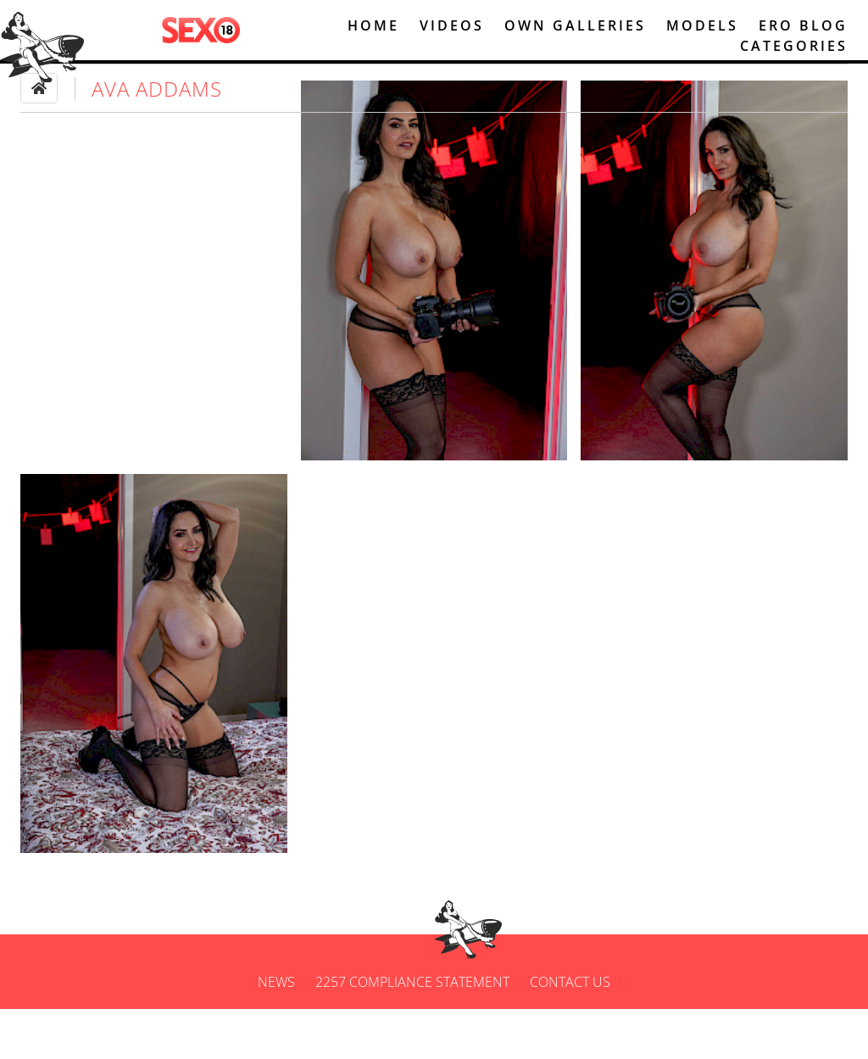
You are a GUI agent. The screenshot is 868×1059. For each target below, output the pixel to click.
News (276, 1032)
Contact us (570, 1032)
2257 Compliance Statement (412, 1032)
